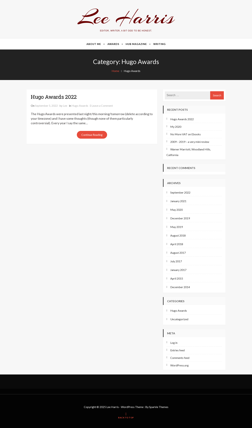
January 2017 (178, 269)
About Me (93, 43)
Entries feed (177, 350)
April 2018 (176, 244)
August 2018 (178, 235)
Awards (113, 43)
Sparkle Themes (158, 407)
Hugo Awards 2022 (54, 97)
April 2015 (176, 278)
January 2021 (178, 201)
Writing (159, 43)
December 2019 (180, 218)
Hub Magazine (136, 43)
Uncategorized (179, 319)
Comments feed (179, 357)
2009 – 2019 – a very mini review (189, 141)
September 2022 (180, 192)
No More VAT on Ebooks (185, 134)
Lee (65, 105)
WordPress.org (179, 365)
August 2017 (178, 252)
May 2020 (176, 209)
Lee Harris (126, 17)
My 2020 (175, 126)
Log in (173, 342)
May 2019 (176, 226)
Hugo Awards (80, 105)
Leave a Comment (102, 105)
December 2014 (180, 287)
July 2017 (176, 261)
